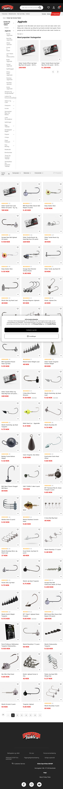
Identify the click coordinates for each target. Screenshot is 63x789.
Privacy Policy (37, 324)
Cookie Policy (51, 324)
